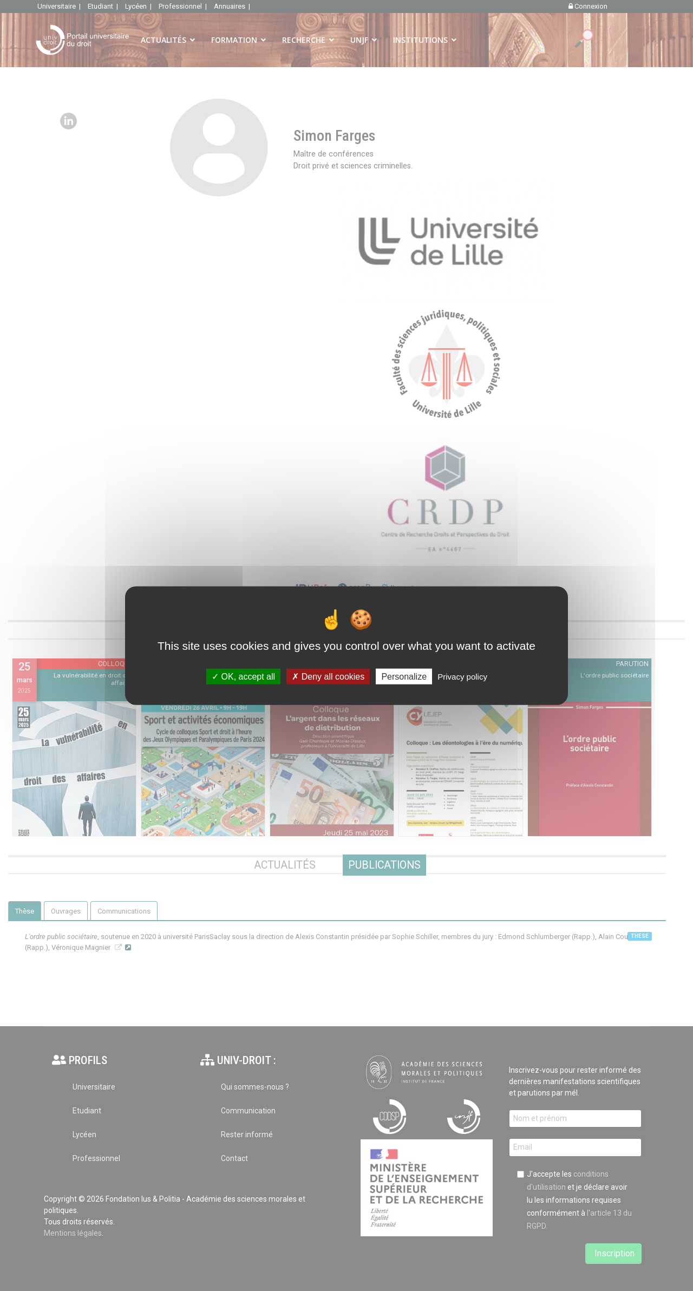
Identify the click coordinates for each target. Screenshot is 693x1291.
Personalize (404, 676)
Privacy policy (462, 676)
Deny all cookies (328, 676)
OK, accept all (243, 676)
